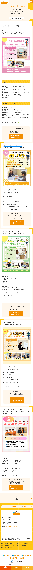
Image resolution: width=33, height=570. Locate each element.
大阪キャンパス (26, 506)
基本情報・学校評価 (5, 543)
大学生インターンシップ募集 (6, 547)
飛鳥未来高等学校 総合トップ (16, 506)
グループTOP (6, 506)
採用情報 (24, 545)
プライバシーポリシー (16, 545)
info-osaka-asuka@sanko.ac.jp (11, 526)
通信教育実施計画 (25, 543)
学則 (11, 543)
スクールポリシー (17, 543)
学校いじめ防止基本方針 (5, 545)
